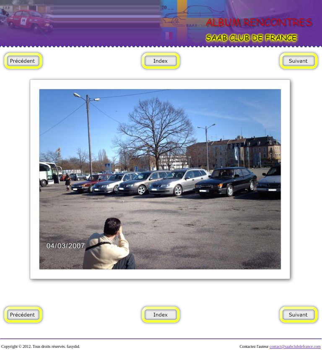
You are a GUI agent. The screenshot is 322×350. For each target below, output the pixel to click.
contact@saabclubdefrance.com (295, 346)
